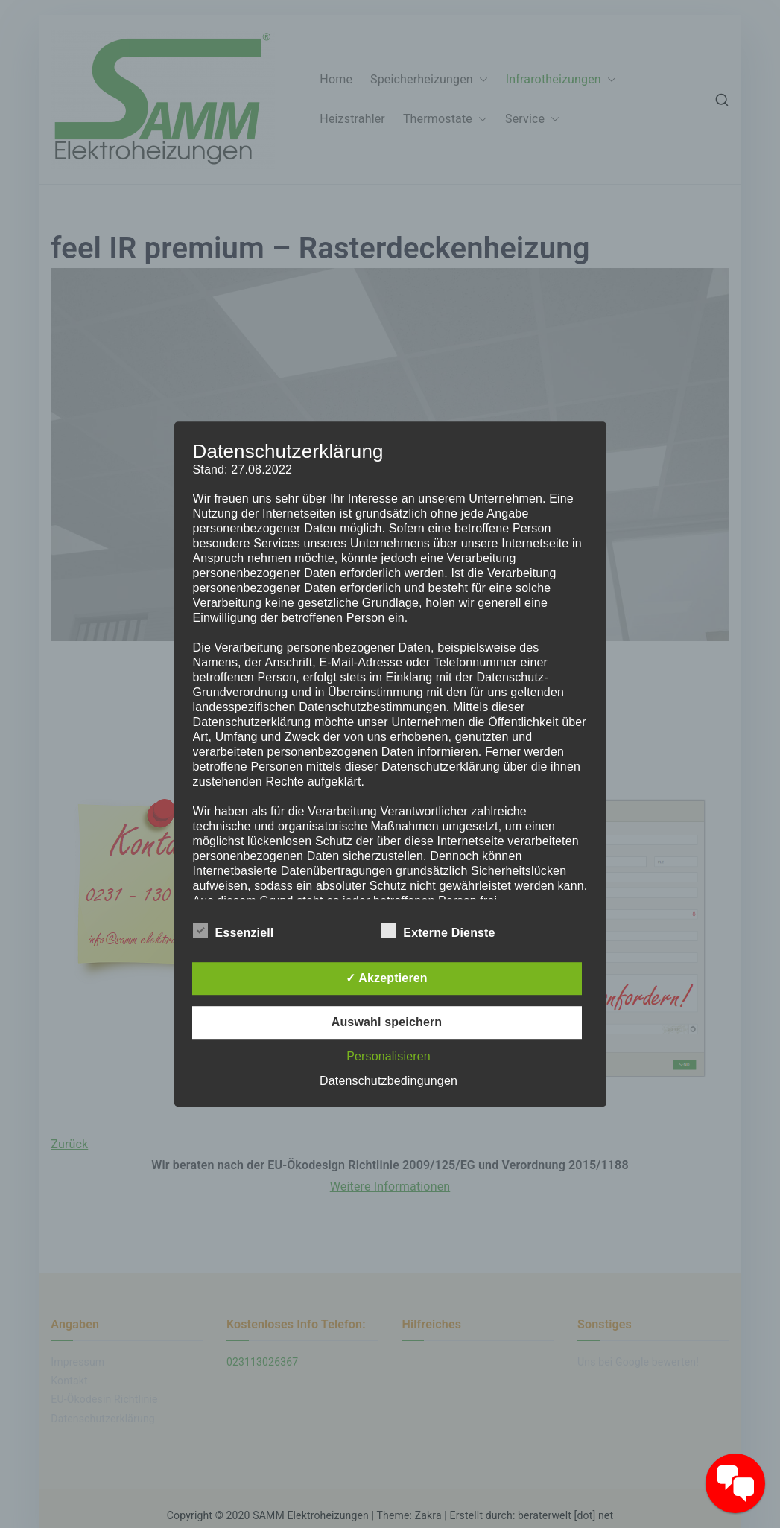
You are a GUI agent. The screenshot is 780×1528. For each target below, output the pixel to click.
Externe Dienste (438, 930)
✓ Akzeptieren (387, 978)
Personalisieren (388, 1056)
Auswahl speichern (387, 1022)
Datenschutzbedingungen (388, 1081)
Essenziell (233, 930)
